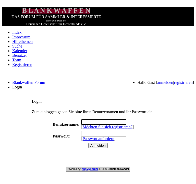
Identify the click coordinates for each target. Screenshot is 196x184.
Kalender (19, 51)
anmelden (165, 82)
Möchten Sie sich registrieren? (107, 127)
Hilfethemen (22, 41)
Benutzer (19, 55)
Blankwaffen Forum (28, 82)
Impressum (21, 37)
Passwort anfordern (98, 138)
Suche (17, 46)
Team (16, 60)
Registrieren (22, 64)
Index (16, 32)
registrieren (183, 82)
